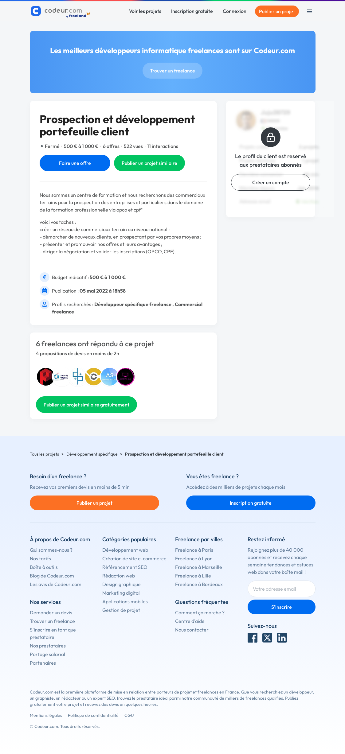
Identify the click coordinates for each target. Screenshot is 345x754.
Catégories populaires (129, 539)
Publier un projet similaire (149, 163)
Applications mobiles (125, 601)
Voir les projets (145, 11)
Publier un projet (277, 11)
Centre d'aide (190, 621)
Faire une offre (75, 163)
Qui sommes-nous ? (51, 550)
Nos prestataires (48, 646)
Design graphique (121, 584)
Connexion (234, 11)
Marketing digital (121, 593)
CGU (129, 715)
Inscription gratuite (192, 11)
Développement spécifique (92, 454)
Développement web (125, 550)
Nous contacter (192, 630)
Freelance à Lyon (194, 558)
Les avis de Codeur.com (55, 584)
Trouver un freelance (172, 71)
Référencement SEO (124, 567)
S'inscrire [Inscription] (281, 607)
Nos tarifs (40, 558)
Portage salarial (47, 654)
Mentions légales (46, 715)
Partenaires (43, 663)
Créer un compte (270, 182)
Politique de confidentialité (93, 715)
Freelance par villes (199, 539)
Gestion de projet (121, 610)
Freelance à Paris (194, 550)
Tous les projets (44, 454)
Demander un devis (51, 612)
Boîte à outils (44, 567)
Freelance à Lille (193, 576)
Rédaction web (118, 576)
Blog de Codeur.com (52, 576)
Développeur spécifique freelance (132, 304)
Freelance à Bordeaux (199, 584)
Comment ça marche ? (200, 612)
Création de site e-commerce (134, 558)
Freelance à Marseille (198, 567)
